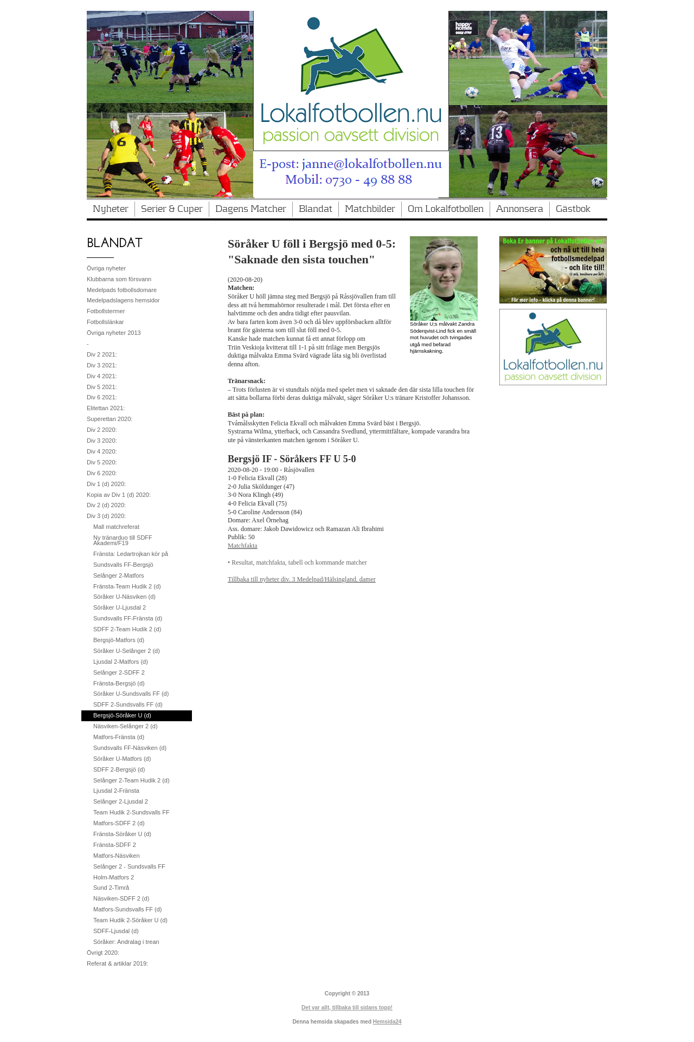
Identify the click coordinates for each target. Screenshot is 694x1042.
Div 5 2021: (102, 387)
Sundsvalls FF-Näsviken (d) (129, 748)
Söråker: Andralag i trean (126, 942)
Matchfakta (243, 545)
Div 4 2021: (102, 376)
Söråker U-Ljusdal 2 (119, 607)
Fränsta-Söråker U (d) (122, 834)
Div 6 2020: (102, 473)
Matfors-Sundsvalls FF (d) (127, 909)
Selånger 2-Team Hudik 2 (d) (131, 780)
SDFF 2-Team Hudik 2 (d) (127, 629)
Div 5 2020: (102, 462)
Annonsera (519, 209)
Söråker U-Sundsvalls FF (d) (131, 693)
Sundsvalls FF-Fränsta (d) (127, 618)
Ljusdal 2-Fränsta (116, 790)
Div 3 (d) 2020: (106, 516)
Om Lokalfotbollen (446, 209)
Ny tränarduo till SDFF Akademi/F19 (122, 540)
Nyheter (110, 209)
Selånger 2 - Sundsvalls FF (129, 866)
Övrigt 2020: (103, 952)
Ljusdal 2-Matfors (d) (120, 661)
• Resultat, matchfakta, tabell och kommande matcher (297, 562)
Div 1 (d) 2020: (106, 484)
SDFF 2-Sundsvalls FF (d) (128, 704)
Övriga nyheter (106, 268)
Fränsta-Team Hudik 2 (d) (127, 586)
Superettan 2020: (109, 419)
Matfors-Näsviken (116, 855)
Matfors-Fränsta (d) (118, 737)
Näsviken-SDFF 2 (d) (121, 898)
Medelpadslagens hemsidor (123, 300)
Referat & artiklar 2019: (117, 963)
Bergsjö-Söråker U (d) (122, 715)
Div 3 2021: (102, 365)
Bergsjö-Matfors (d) (118, 640)
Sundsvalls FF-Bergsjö (123, 564)
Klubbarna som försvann (119, 279)
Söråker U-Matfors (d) (122, 758)
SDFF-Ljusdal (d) (116, 931)
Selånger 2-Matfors (118, 575)
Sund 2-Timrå (111, 887)
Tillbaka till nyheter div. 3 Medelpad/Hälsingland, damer (302, 579)
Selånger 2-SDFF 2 (119, 672)
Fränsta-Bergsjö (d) (119, 683)
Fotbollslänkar (105, 322)
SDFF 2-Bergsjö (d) (119, 769)
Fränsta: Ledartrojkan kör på (130, 554)
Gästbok (573, 209)
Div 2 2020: (102, 429)
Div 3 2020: (102, 440)
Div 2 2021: (102, 354)
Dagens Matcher (250, 209)
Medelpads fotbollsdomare (122, 290)
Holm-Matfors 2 (113, 877)
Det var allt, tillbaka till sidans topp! (347, 1008)
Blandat (315, 209)
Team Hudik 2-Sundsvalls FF (131, 812)
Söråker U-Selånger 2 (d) (126, 651)
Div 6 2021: (102, 397)
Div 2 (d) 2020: (106, 505)
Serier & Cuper (172, 209)
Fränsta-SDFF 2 (114, 845)
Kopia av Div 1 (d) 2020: (119, 494)
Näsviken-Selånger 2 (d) (125, 726)
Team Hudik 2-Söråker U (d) (130, 920)
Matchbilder (370, 209)
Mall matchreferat (116, 526)
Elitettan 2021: (106, 408)
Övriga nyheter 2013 (114, 332)
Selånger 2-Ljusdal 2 (120, 801)
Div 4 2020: (102, 451)
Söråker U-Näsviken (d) (124, 596)
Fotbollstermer (106, 311)
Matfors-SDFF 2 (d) (119, 823)
